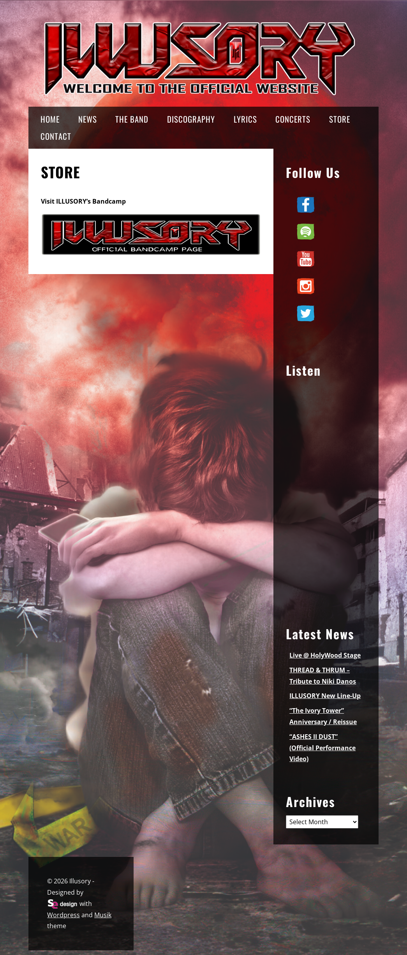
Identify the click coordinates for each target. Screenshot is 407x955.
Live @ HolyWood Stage (325, 655)
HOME (50, 119)
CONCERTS (292, 119)
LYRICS (245, 119)
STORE (339, 119)
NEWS (87, 119)
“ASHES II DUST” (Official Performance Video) (322, 747)
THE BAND (131, 119)
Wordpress (63, 915)
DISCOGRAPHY (191, 119)
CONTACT (56, 136)
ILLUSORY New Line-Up (325, 695)
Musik (102, 915)
